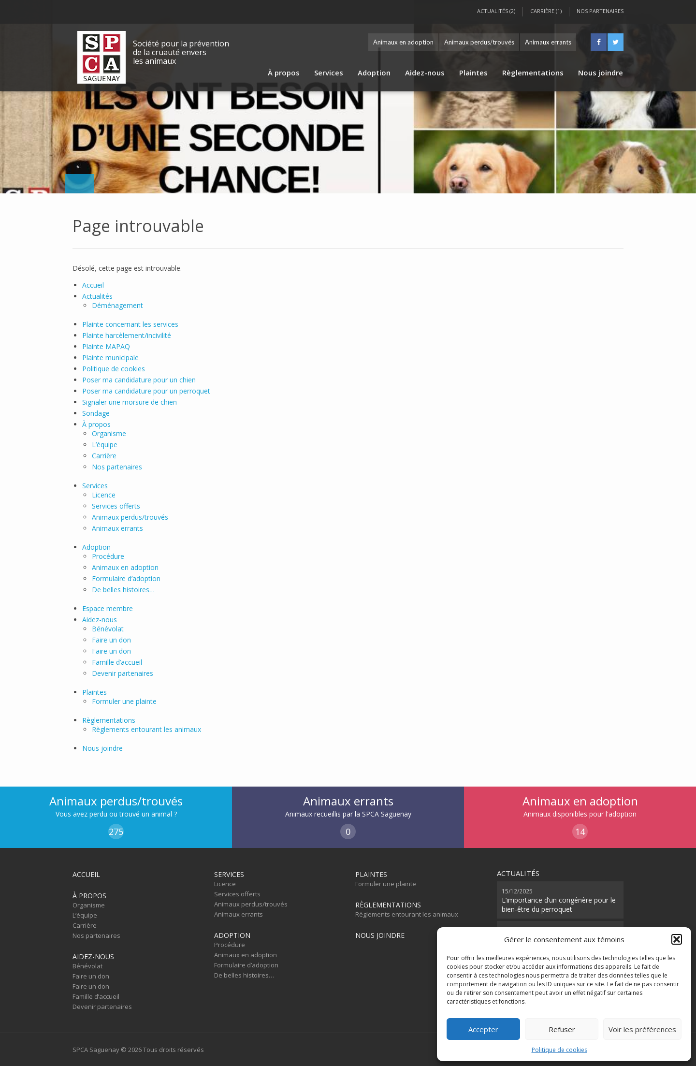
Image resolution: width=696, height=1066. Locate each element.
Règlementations (533, 72)
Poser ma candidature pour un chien (139, 379)
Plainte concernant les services (130, 324)
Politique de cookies (559, 1050)
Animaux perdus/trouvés (479, 42)
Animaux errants (548, 42)
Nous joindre (600, 72)
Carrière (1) (546, 11)
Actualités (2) (496, 11)
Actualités (97, 296)
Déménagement (117, 305)
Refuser (562, 1029)
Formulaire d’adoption (126, 578)
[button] (677, 939)
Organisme (109, 433)
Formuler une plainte (124, 701)
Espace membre (107, 608)
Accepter (483, 1029)
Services (328, 72)
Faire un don (111, 639)
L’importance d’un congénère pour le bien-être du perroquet (559, 900)
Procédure (108, 556)
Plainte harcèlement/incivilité (126, 335)
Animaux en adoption (403, 42)
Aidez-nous (425, 72)
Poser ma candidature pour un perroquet (146, 390)
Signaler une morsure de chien (129, 402)
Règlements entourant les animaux (146, 729)
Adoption (374, 72)
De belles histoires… (123, 589)
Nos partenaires (600, 11)
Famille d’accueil (117, 662)
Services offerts (116, 506)
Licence (104, 494)
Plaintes (473, 72)
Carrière (104, 455)
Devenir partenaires (122, 673)
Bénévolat (108, 628)
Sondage (96, 413)
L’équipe (104, 444)
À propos (284, 72)
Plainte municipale (110, 357)
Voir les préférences (642, 1029)
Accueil (93, 285)
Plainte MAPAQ (106, 346)
